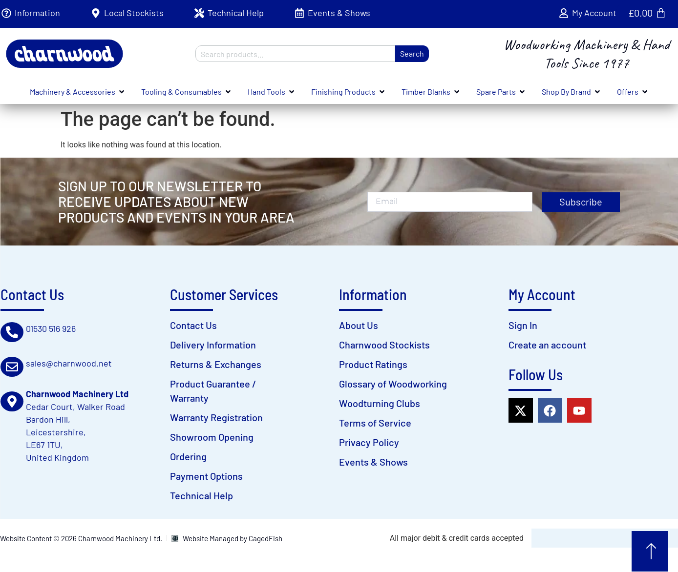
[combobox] (295, 53)
